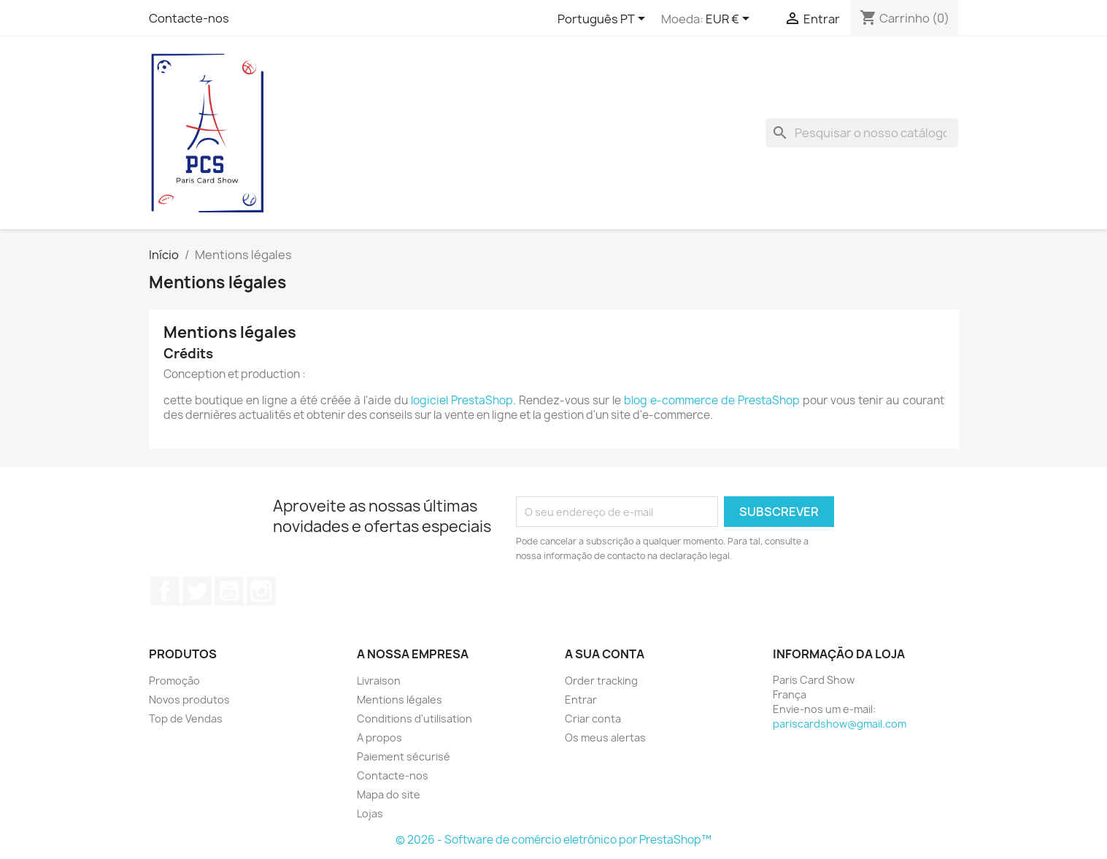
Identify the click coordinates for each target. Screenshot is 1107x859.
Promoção (174, 680)
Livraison (379, 680)
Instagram (261, 591)
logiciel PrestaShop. (465, 400)
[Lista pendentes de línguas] (604, 19)
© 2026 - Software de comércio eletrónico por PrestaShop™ (553, 839)
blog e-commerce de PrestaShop (712, 400)
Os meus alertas (605, 737)
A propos (379, 737)
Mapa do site (388, 794)
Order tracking (601, 680)
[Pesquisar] (861, 132)
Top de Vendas (186, 718)
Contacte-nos (189, 18)
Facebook (165, 591)
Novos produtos (189, 699)
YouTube (229, 591)
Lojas (370, 813)
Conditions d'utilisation (414, 718)
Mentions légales (399, 699)
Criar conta (593, 718)
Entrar (581, 699)
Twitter (197, 591)
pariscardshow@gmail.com (839, 724)
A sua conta (604, 654)
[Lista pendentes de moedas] (730, 19)
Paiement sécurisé (403, 756)
